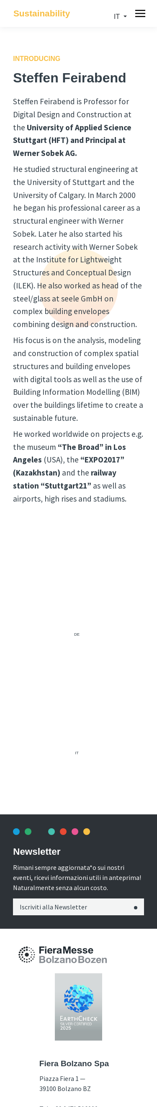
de (77, 634)
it (117, 16)
